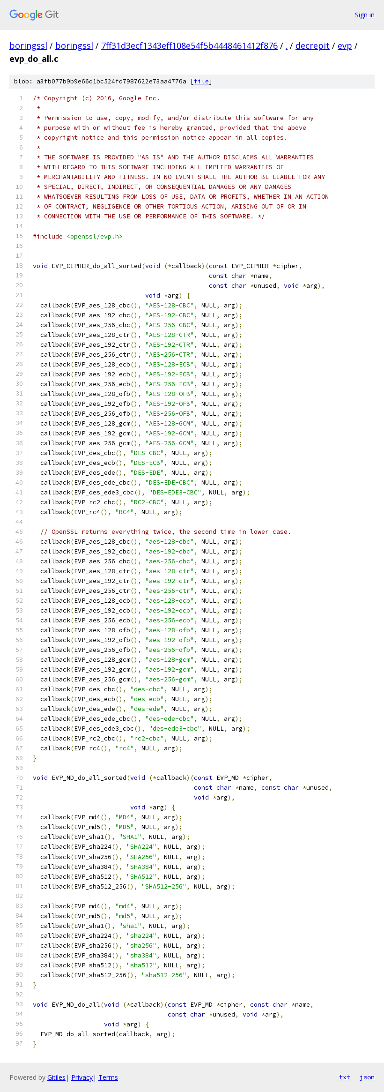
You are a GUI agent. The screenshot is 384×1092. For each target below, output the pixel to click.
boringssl (28, 45)
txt (344, 1077)
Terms (108, 1077)
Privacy (82, 1077)
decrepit (312, 45)
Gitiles (56, 1077)
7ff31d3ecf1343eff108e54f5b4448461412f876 (189, 45)
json (367, 1077)
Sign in (365, 14)
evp (345, 45)
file (201, 81)
